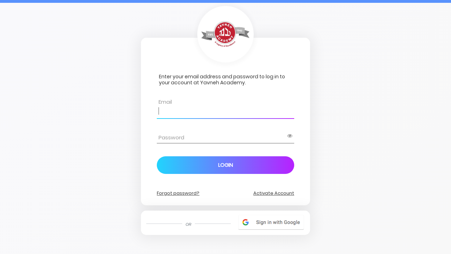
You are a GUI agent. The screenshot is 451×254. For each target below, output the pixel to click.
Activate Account (273, 193)
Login (225, 165)
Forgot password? (178, 193)
